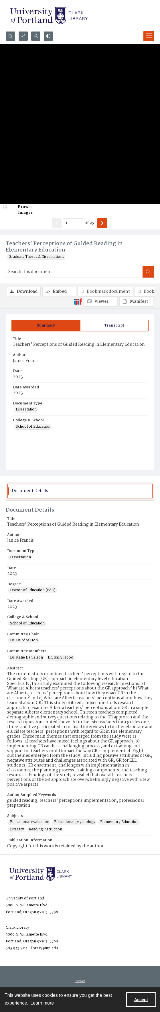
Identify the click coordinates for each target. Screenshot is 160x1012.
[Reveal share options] (23, 36)
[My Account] (35, 36)
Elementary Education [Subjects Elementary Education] (119, 822)
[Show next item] (102, 223)
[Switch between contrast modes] (48, 36)
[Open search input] (10, 36)
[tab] (46, 325)
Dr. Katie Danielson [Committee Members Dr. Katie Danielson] (26, 658)
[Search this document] (74, 272)
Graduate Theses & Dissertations (36, 257)
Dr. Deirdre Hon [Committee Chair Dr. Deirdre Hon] (24, 640)
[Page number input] (73, 223)
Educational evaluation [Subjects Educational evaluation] (29, 822)
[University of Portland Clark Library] (49, 15)
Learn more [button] (42, 1003)
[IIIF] (77, 301)
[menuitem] (80, 981)
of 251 (90, 223)
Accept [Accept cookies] (141, 999)
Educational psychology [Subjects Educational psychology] (74, 822)
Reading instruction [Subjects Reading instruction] (45, 829)
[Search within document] (148, 272)
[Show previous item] (57, 223)
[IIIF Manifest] (136, 301)
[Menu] (148, 36)
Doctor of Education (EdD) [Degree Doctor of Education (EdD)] (33, 590)
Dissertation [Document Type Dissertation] (26, 409)
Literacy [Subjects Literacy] (17, 829)
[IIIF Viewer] (101, 301)
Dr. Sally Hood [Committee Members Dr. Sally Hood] (60, 658)
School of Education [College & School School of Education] (33, 427)
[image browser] (21, 209)
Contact (80, 981)
